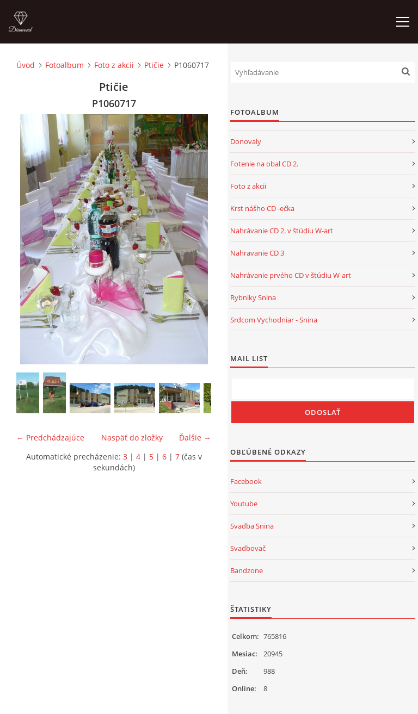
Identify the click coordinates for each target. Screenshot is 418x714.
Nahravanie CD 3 (257, 253)
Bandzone (246, 570)
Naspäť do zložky (132, 437)
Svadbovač (248, 548)
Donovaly (245, 141)
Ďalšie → (195, 437)
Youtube (243, 503)
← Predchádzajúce (50, 437)
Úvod (25, 65)
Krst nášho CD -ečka (262, 208)
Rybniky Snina (253, 297)
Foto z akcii (114, 65)
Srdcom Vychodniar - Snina (273, 320)
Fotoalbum (64, 65)
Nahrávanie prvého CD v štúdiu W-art (290, 275)
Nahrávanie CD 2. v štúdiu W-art (281, 230)
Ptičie (154, 65)
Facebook (246, 481)
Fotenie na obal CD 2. (264, 164)
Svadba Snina (252, 526)
